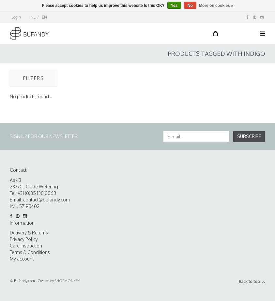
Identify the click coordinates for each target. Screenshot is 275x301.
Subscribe (249, 136)
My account (22, 258)
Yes (174, 5)
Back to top (252, 281)
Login (16, 17)
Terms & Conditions (30, 252)
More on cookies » (216, 5)
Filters (33, 78)
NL (33, 17)
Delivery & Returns (29, 232)
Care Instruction (26, 245)
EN (44, 17)
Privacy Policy (24, 239)
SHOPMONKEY (67, 280)
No (190, 5)
